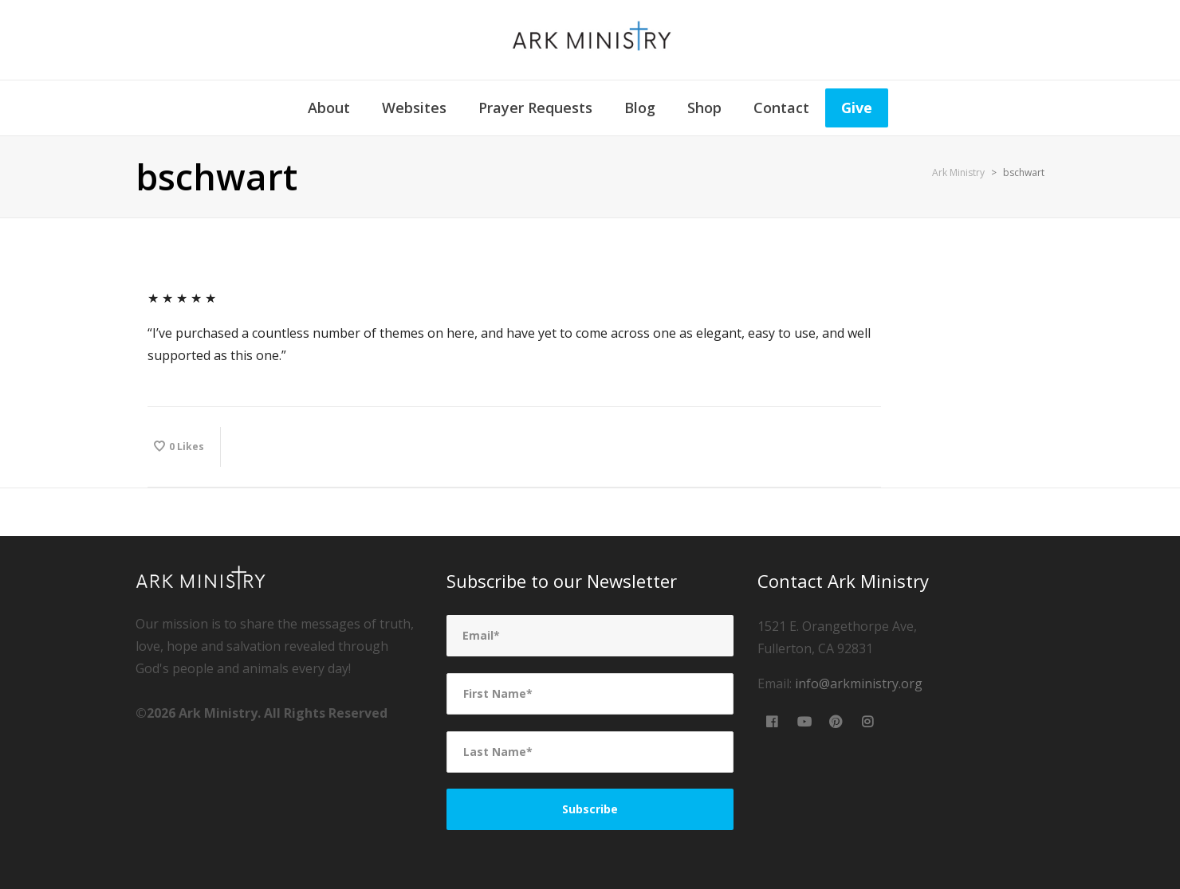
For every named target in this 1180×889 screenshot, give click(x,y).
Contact (781, 107)
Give (856, 107)
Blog (639, 107)
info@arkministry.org (858, 683)
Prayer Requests (535, 107)
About (329, 107)
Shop (704, 107)
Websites (414, 107)
